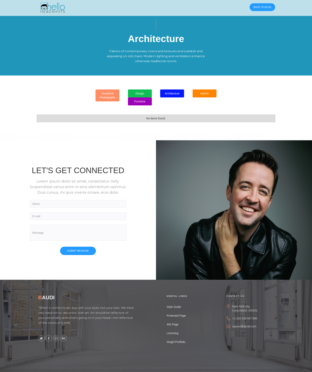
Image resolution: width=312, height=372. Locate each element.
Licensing (175, 333)
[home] (53, 7)
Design (140, 93)
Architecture (172, 93)
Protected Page (179, 315)
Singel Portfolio (179, 342)
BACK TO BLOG (262, 7)
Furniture (139, 101)
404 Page (175, 324)
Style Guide (177, 306)
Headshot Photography (107, 95)
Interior (204, 93)
